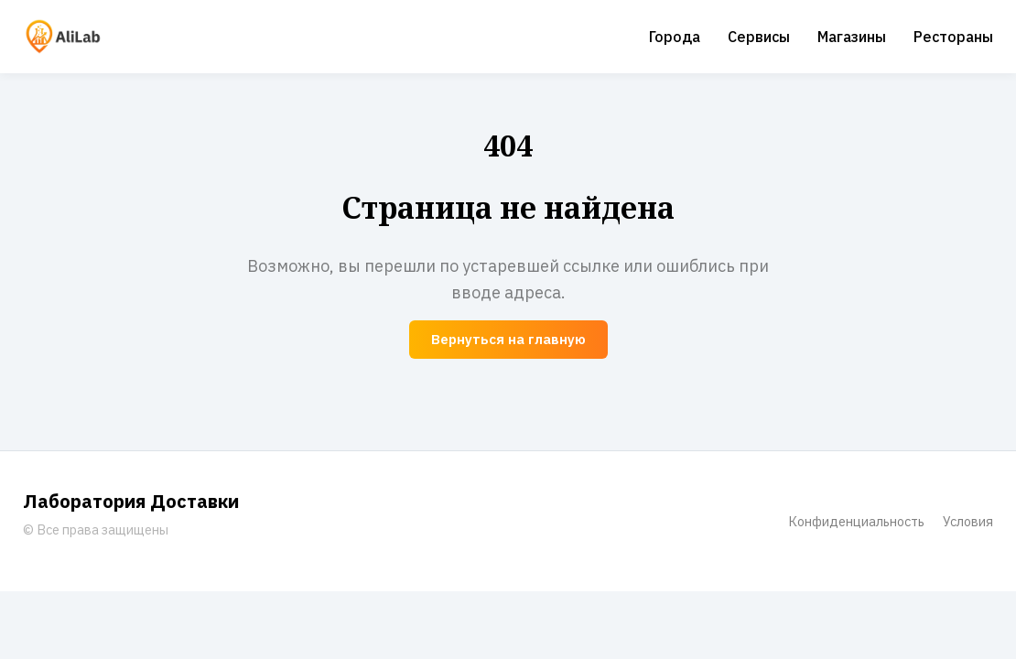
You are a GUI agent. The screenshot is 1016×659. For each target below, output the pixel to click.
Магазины (851, 36)
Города (674, 36)
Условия (968, 521)
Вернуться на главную (508, 339)
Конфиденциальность (856, 521)
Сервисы (759, 36)
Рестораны (953, 36)
